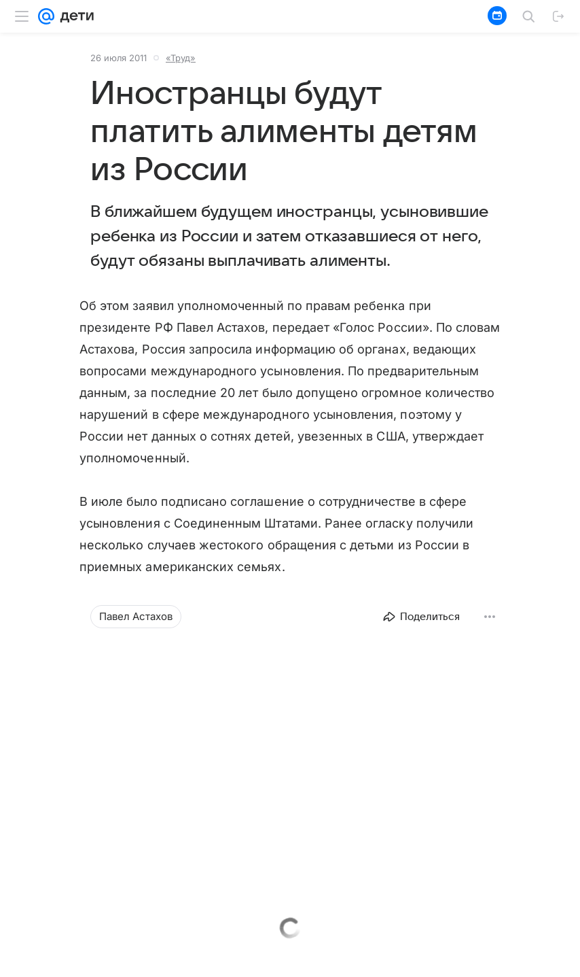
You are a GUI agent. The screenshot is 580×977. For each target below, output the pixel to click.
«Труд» (181, 57)
